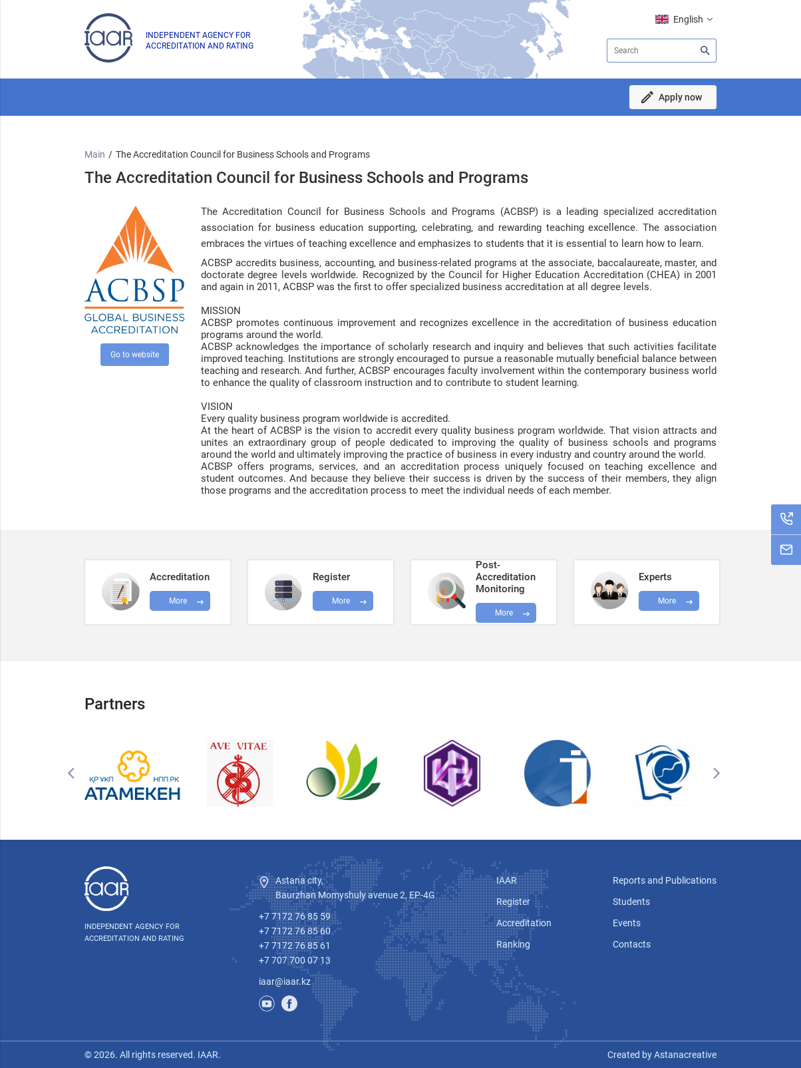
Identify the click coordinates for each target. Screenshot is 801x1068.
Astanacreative (684, 1054)
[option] (137, 773)
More (504, 613)
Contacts (632, 944)
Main (94, 154)
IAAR (506, 880)
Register (513, 901)
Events (627, 923)
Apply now (680, 97)
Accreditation (524, 923)
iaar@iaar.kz (285, 981)
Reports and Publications (665, 880)
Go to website (134, 354)
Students (631, 901)
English (688, 19)
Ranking (513, 944)
